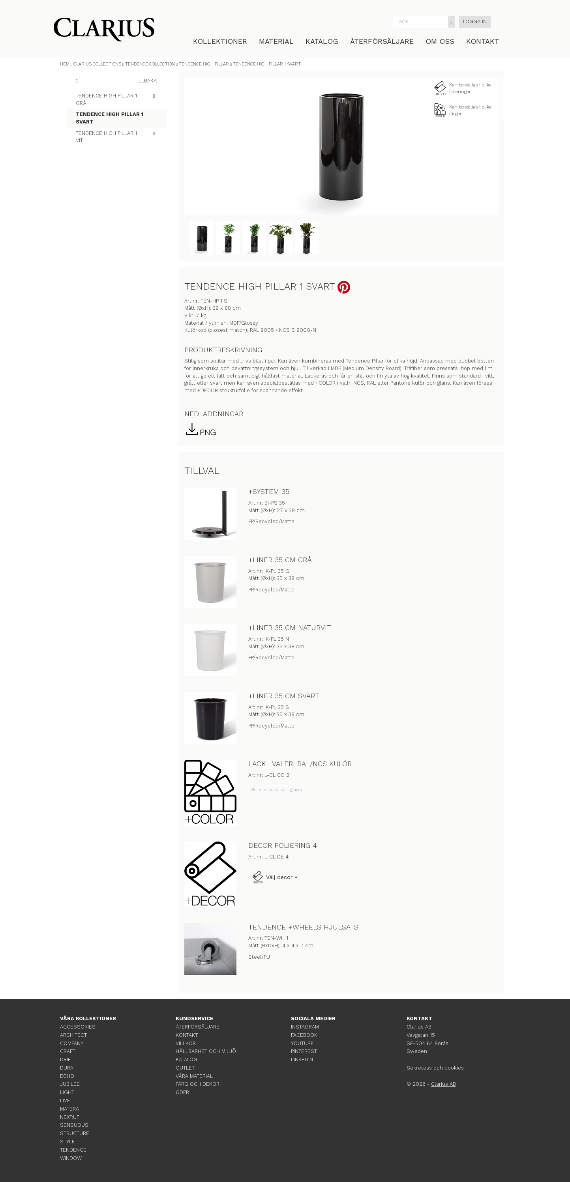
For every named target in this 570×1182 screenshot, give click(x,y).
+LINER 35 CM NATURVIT (289, 627)
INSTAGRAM (305, 1027)
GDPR (182, 1092)
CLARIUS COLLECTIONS (97, 64)
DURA (66, 1068)
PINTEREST (304, 1051)
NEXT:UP (69, 1117)
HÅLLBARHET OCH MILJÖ (206, 1051)
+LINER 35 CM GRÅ (280, 559)
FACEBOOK (304, 1035)
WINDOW (71, 1158)
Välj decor (274, 877)
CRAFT (67, 1051)
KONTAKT (482, 41)
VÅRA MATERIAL (194, 1076)
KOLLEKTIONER (220, 41)
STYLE (67, 1142)
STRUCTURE (74, 1133)
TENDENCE (73, 1150)
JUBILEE (70, 1084)
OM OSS (440, 41)
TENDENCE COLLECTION (150, 64)
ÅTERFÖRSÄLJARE (382, 41)
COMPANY (71, 1043)
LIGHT (67, 1092)
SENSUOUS (74, 1125)
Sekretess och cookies (435, 1068)
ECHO (67, 1076)
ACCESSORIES (78, 1027)
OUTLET (185, 1068)
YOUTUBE (302, 1043)
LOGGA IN (475, 21)
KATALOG (322, 41)
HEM (64, 64)
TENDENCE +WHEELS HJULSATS (303, 927)
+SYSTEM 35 (268, 491)
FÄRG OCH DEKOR (197, 1084)
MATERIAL (276, 41)
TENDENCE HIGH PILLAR (204, 64)
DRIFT (66, 1059)
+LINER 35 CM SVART (283, 696)
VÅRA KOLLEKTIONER (88, 1018)
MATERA (69, 1109)
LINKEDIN (302, 1059)
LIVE (65, 1100)
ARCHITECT (73, 1035)
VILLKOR (186, 1043)
